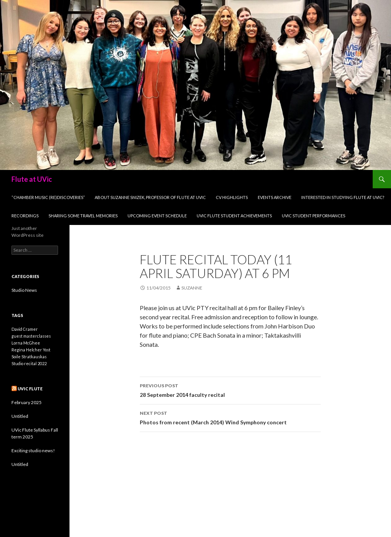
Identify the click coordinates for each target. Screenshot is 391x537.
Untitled (19, 416)
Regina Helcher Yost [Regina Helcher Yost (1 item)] (30, 349)
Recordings (25, 215)
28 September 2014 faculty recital (230, 389)
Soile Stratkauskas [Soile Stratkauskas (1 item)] (29, 356)
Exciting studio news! (33, 450)
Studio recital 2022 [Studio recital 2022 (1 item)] (29, 363)
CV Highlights (232, 197)
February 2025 (26, 402)
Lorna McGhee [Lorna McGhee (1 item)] (25, 342)
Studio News (24, 290)
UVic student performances (313, 215)
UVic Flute (30, 388)
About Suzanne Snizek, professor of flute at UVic (150, 197)
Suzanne (191, 288)
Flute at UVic (31, 179)
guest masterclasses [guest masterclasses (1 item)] (31, 335)
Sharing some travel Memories (83, 215)
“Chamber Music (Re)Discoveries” (48, 197)
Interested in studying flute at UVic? (342, 197)
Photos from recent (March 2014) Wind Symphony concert (230, 417)
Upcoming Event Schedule (157, 215)
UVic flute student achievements (234, 215)
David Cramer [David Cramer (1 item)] (24, 329)
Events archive (274, 197)
